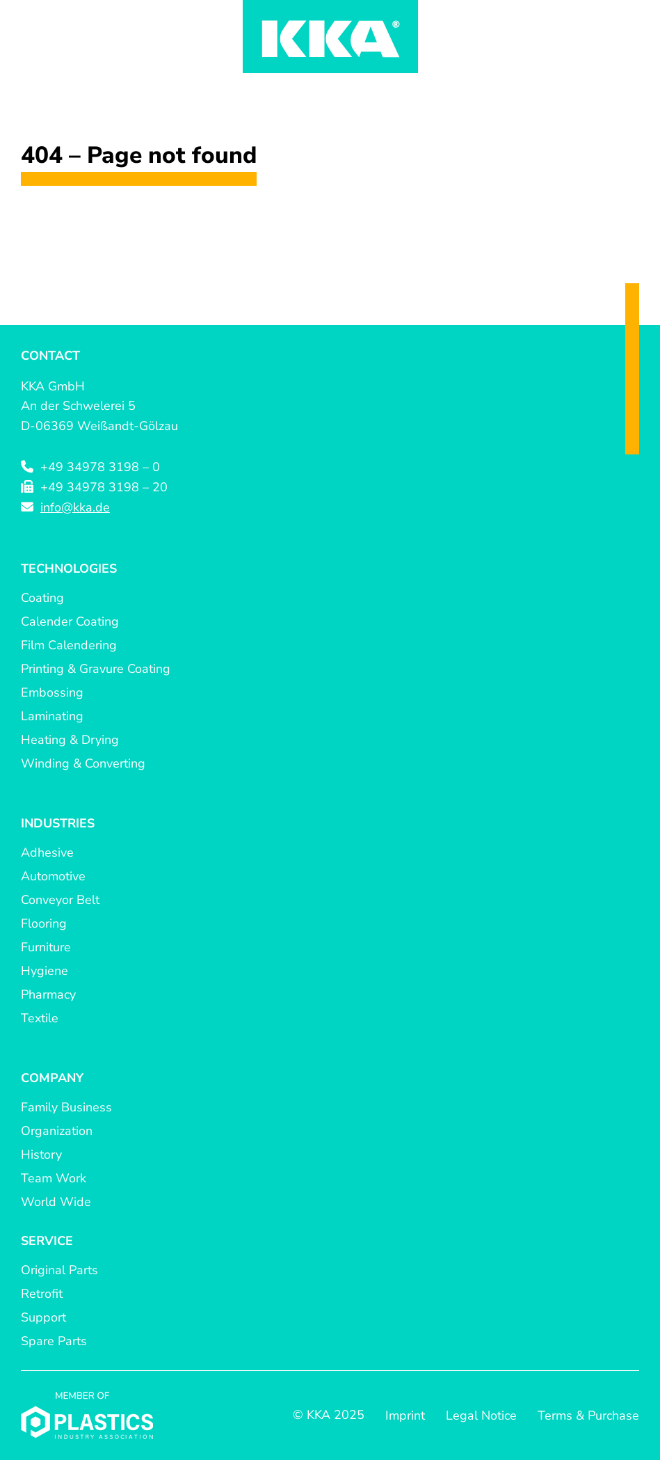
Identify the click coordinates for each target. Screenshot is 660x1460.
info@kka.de (75, 507)
